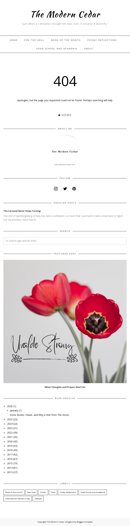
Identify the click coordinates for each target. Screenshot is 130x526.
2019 (10, 445)
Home (14, 40)
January (14, 410)
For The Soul (34, 40)
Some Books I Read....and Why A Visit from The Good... (40, 414)
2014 (10, 467)
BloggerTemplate (85, 522)
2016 (10, 459)
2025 (10, 419)
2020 (10, 441)
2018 (10, 450)
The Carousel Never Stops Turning (22, 210)
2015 (10, 463)
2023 (10, 428)
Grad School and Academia (56, 48)
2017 (10, 454)
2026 (10, 406)
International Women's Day (17, 498)
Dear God (31, 492)
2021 (10, 437)
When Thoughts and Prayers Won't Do (65, 387)
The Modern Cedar (65, 13)
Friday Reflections (102, 40)
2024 (10, 423)
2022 (10, 432)
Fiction (43, 492)
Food (53, 492)
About (89, 48)
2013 (10, 472)
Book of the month (66, 40)
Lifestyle (38, 498)
